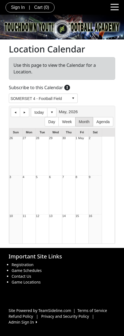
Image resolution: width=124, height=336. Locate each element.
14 (64, 216)
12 (37, 216)
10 (11, 216)
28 (37, 138)
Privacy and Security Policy (65, 316)
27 (24, 138)
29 (51, 138)
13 (51, 216)
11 (24, 216)
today (39, 112)
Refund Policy (21, 316)
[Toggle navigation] (114, 6)
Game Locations (26, 282)
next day (24, 112)
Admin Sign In (23, 322)
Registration (23, 264)
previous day (15, 112)
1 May (80, 138)
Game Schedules (27, 270)
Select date (51, 112)
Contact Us (21, 276)
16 (90, 216)
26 (11, 138)
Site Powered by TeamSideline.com (40, 310)
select (73, 98)
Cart (41, 7)
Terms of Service (92, 310)
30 (64, 138)
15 (77, 216)
